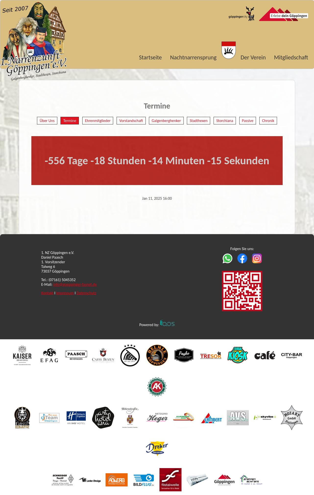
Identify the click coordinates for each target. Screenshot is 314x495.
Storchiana (224, 120)
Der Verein (253, 57)
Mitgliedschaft (291, 57)
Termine (69, 120)
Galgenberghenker (166, 120)
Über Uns (47, 120)
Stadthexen (198, 120)
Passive (248, 120)
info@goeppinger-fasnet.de (75, 284)
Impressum (65, 293)
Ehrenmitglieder (98, 120)
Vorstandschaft (131, 120)
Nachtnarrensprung (193, 57)
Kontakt (47, 293)
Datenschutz (86, 293)
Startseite (150, 57)
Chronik (268, 120)
